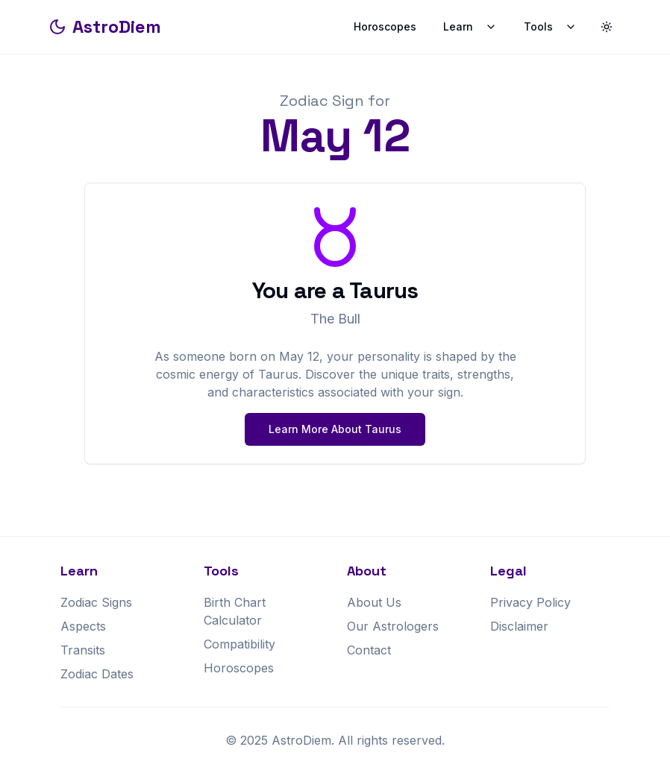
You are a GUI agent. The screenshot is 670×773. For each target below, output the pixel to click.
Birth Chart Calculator (235, 611)
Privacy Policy (530, 602)
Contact (369, 650)
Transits (82, 650)
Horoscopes (385, 26)
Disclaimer (519, 626)
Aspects (83, 626)
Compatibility (239, 644)
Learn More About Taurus (335, 429)
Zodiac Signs (96, 602)
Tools (550, 26)
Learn (470, 26)
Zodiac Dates (97, 673)
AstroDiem (104, 26)
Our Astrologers (393, 626)
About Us (374, 602)
